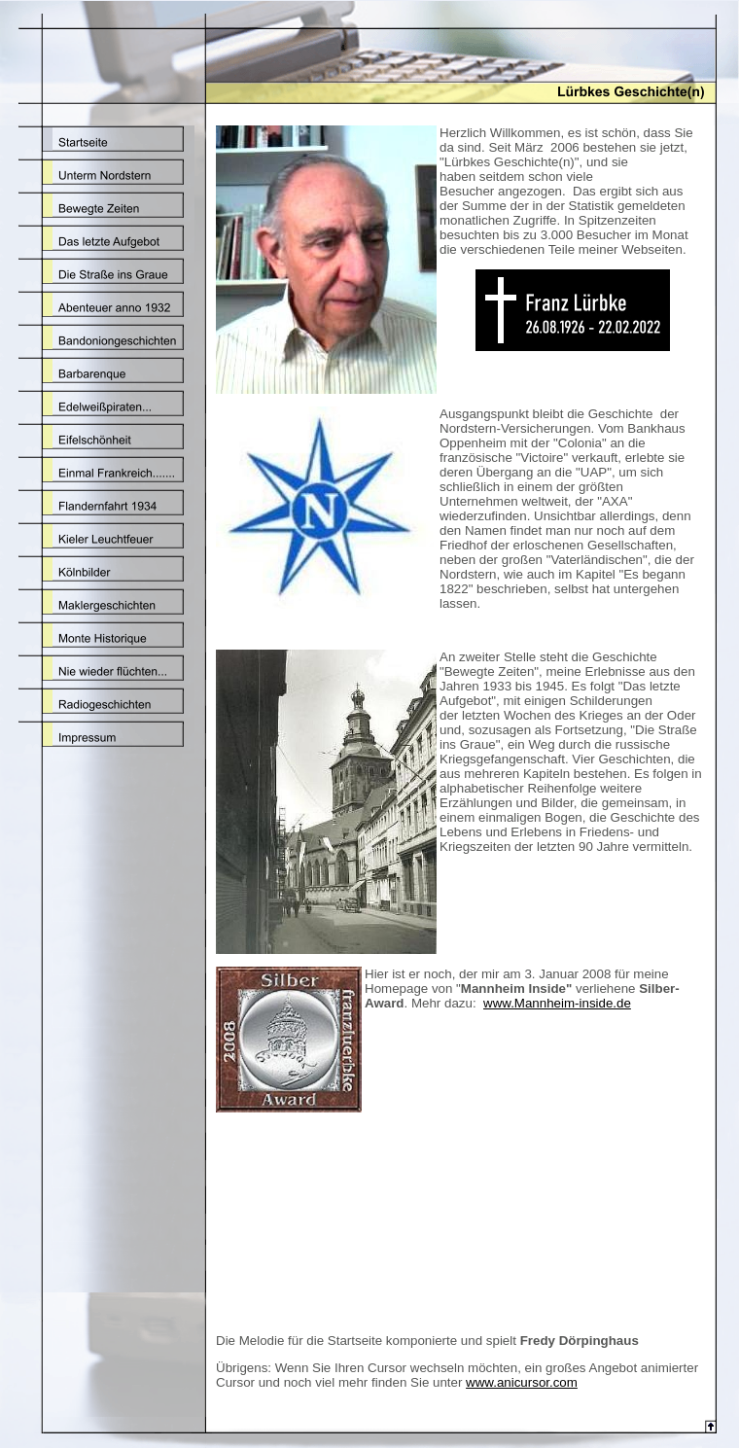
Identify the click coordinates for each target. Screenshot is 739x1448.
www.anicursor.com (522, 1382)
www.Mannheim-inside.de (557, 1003)
